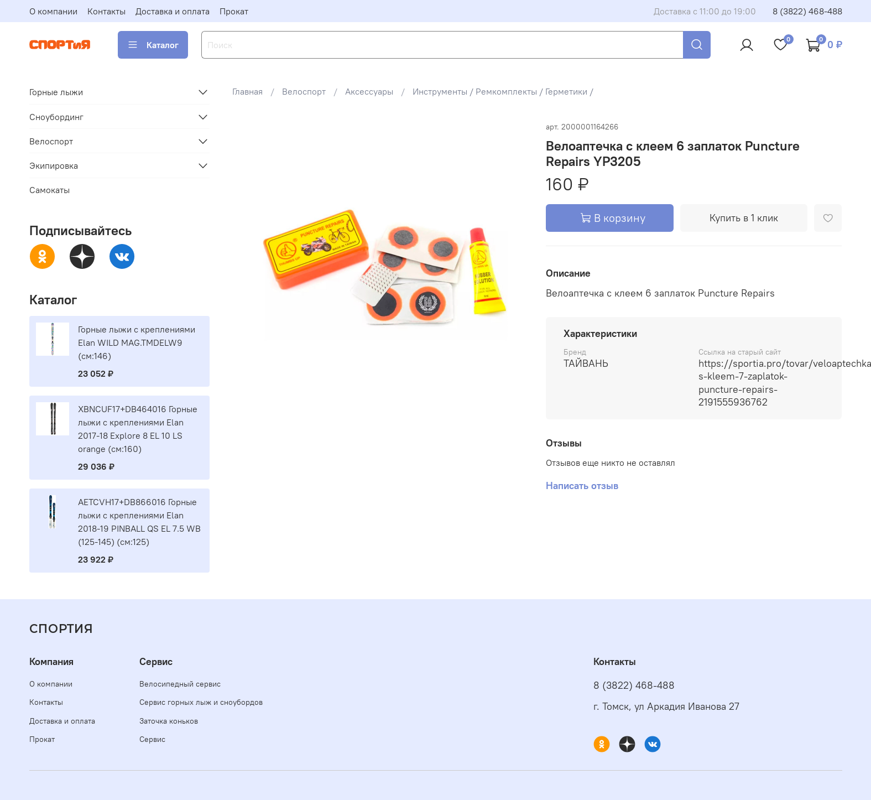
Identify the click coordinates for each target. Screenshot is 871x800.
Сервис (152, 739)
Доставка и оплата (172, 11)
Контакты (106, 11)
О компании (53, 11)
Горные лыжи (56, 91)
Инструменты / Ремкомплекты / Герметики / (503, 91)
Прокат (234, 11)
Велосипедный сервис (180, 684)
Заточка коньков (168, 721)
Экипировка (53, 165)
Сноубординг (56, 116)
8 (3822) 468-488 (807, 11)
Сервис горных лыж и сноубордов (201, 702)
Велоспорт (304, 91)
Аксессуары (369, 91)
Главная (247, 91)
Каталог (153, 44)
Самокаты (49, 189)
